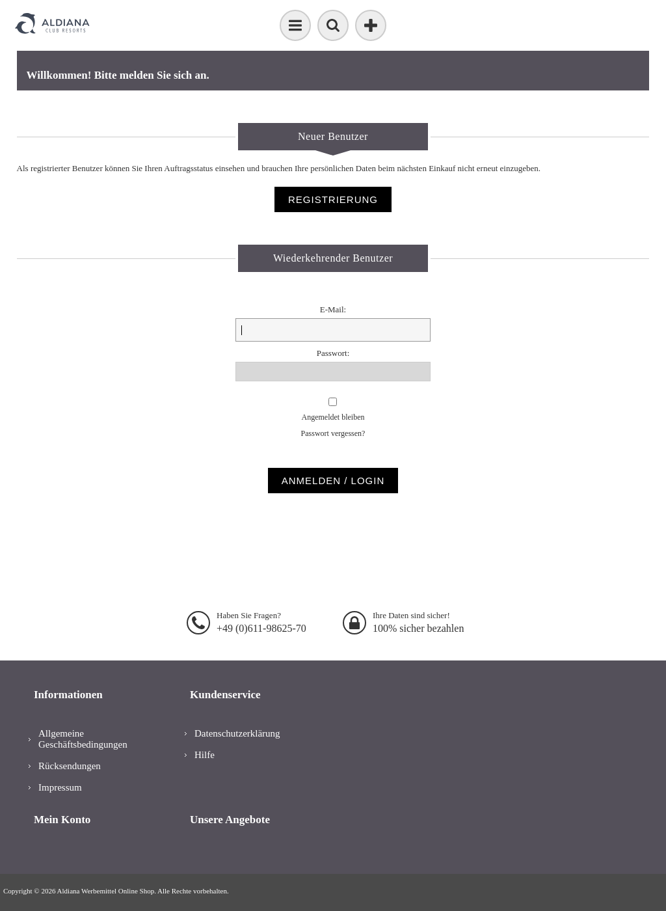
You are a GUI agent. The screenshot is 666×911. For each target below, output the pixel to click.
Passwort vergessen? (333, 433)
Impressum (60, 787)
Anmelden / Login (333, 480)
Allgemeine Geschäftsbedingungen (82, 739)
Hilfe (204, 755)
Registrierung (333, 199)
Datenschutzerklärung (237, 733)
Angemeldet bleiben (333, 417)
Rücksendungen (69, 766)
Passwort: (333, 353)
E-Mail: (333, 309)
